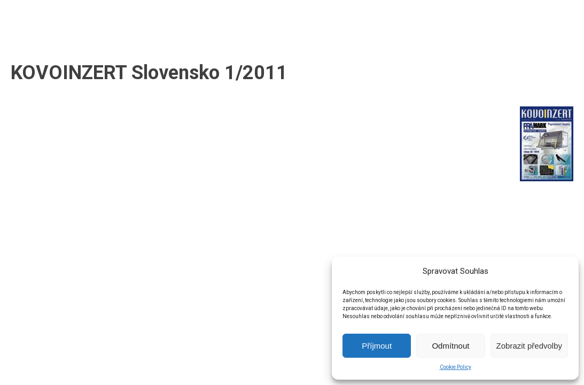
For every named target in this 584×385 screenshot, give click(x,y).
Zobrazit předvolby (529, 345)
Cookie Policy (455, 367)
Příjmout (377, 345)
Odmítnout (450, 345)
